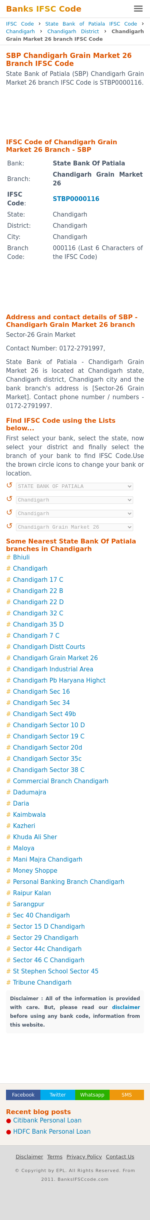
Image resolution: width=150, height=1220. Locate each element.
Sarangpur (28, 904)
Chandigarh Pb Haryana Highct (59, 680)
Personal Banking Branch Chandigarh (68, 882)
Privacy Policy (84, 1157)
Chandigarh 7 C (36, 635)
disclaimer (126, 1007)
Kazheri (24, 826)
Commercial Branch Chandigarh (61, 781)
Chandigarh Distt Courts (49, 647)
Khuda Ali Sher (35, 837)
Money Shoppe (35, 870)
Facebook (23, 1095)
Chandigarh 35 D (38, 624)
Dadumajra (29, 792)
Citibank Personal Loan (47, 1120)
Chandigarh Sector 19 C (49, 736)
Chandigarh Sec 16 (41, 691)
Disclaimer (29, 1157)
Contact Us (120, 1157)
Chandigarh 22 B (38, 591)
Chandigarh (20, 31)
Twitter (58, 1095)
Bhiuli (21, 557)
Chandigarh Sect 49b (44, 714)
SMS (127, 1095)
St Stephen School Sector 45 (56, 971)
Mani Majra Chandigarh (48, 859)
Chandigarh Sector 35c (47, 758)
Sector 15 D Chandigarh (49, 926)
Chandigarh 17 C (38, 579)
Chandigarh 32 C (38, 613)
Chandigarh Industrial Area (53, 669)
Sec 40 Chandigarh (41, 915)
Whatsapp (92, 1095)
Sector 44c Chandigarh (47, 949)
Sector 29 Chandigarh (45, 937)
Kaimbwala (29, 814)
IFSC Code (20, 24)
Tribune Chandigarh (42, 982)
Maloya (24, 848)
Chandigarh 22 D (38, 602)
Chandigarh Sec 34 (41, 703)
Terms (54, 1157)
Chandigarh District (73, 31)
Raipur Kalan (32, 893)
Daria (21, 803)
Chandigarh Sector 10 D (49, 725)
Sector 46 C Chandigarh (49, 960)
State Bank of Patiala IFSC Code (91, 24)
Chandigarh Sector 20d (47, 747)
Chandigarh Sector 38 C (49, 770)
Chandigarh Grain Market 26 (55, 658)
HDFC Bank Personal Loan (52, 1131)
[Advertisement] (75, 112)
